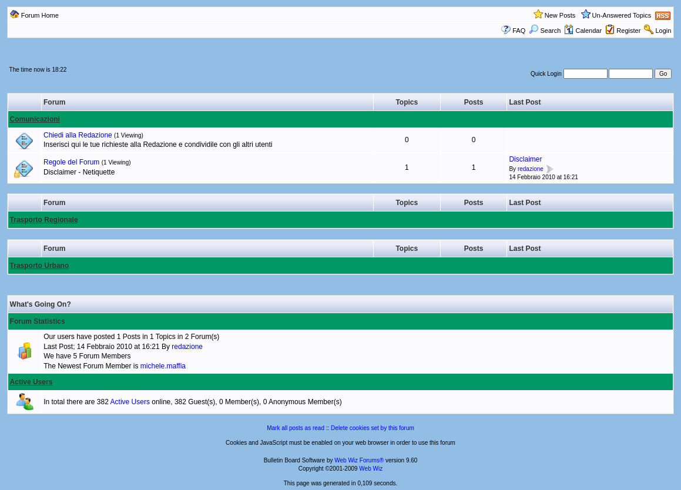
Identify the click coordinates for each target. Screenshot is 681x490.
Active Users (31, 382)
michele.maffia (163, 366)
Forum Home (40, 15)
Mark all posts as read (295, 428)
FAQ (518, 30)
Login (663, 30)
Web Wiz (371, 468)
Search (545, 30)
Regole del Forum (71, 162)
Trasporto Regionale (44, 220)
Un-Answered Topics (622, 15)
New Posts (560, 15)
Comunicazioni (35, 119)
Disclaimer (525, 159)
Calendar (583, 30)
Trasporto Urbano (39, 265)
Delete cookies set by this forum (372, 428)
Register (628, 30)
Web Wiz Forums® (359, 460)
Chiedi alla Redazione (77, 135)
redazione (531, 169)
